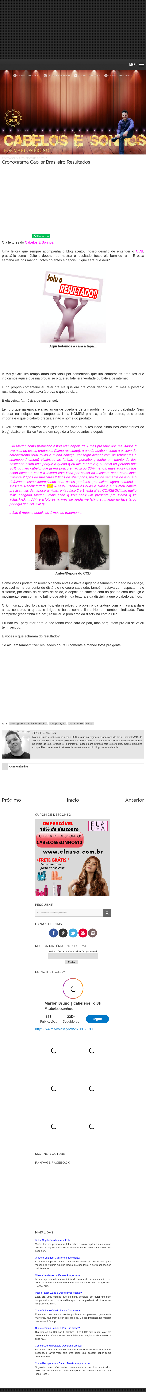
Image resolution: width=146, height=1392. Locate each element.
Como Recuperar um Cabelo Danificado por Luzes (62, 1259)
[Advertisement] (73, 29)
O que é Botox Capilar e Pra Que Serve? (57, 1224)
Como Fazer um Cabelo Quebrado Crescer (58, 1242)
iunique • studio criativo (82, 1382)
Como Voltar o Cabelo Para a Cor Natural (57, 1206)
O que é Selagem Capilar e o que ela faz (57, 1154)
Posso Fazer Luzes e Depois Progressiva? (58, 1189)
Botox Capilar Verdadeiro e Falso (53, 1136)
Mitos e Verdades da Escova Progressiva (57, 1171)
